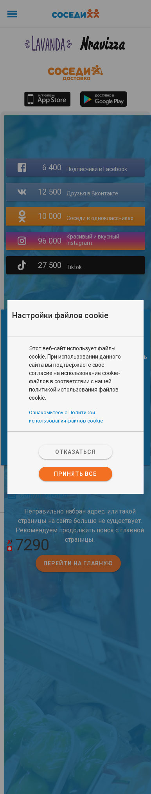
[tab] (75, 340)
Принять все (75, 474)
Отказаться (75, 452)
